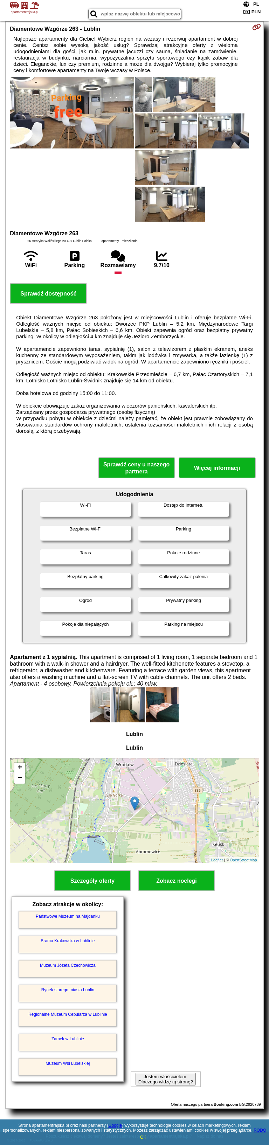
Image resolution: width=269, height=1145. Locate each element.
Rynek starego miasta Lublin (67, 989)
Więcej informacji (217, 468)
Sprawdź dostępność (48, 294)
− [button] (20, 778)
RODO (260, 1130)
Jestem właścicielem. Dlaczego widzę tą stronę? (165, 1079)
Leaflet (217, 860)
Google (115, 1125)
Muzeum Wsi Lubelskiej (68, 1063)
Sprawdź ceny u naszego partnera (136, 468)
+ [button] (20, 768)
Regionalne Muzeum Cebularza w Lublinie (67, 1014)
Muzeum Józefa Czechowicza (68, 965)
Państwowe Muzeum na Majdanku (68, 916)
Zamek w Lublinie (67, 1038)
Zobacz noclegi (176, 881)
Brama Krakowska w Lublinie (68, 940)
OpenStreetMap (243, 860)
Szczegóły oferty (92, 881)
